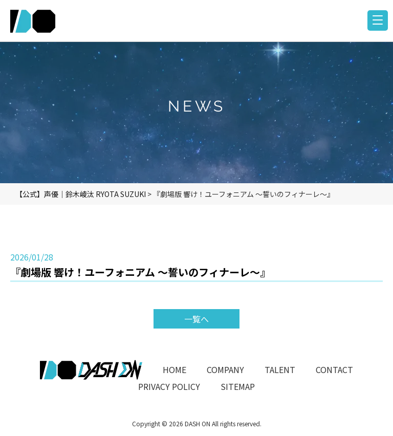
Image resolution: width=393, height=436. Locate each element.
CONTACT (334, 369)
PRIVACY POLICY (169, 386)
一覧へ (196, 319)
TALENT (280, 369)
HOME (174, 369)
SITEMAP (238, 386)
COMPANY (225, 369)
